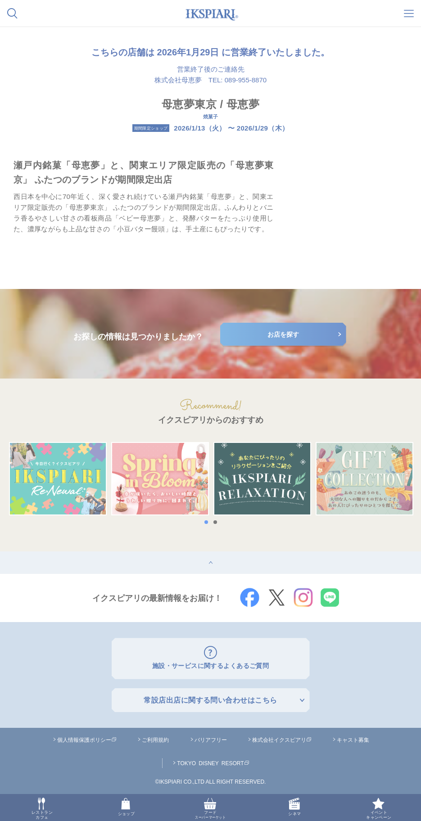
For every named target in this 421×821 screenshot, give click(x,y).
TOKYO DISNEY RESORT (213, 761)
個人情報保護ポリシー (87, 737)
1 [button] (208, 522)
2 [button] (217, 522)
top (4, 554)
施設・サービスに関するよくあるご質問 (210, 664)
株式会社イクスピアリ (282, 737)
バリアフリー (211, 737)
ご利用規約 (155, 737)
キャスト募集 (353, 737)
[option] (58, 479)
